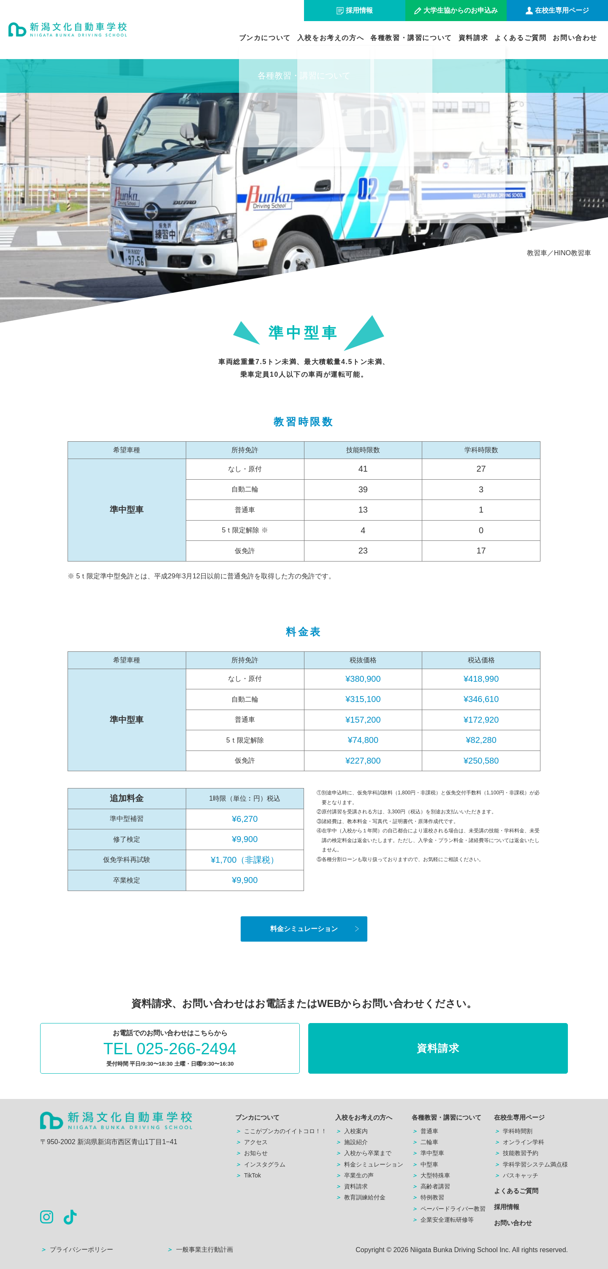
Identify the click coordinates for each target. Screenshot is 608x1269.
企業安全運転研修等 (443, 1219)
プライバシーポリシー (76, 1249)
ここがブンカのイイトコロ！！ (281, 1131)
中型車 (425, 1164)
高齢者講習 (431, 1186)
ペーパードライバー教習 (449, 1208)
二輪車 (425, 1142)
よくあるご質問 (520, 37)
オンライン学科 (519, 1142)
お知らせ (251, 1153)
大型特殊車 (431, 1175)
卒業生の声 (354, 1175)
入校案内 (351, 1131)
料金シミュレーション (304, 928)
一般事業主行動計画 (199, 1249)
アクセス (251, 1142)
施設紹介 (351, 1142)
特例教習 (428, 1197)
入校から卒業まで (363, 1153)
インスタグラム (260, 1164)
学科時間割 (513, 1131)
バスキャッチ (516, 1175)
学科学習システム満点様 (531, 1164)
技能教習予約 (516, 1153)
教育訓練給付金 (360, 1197)
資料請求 (473, 37)
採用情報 (506, 1206)
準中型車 (428, 1153)
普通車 (425, 1131)
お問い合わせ (575, 37)
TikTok (248, 1175)
